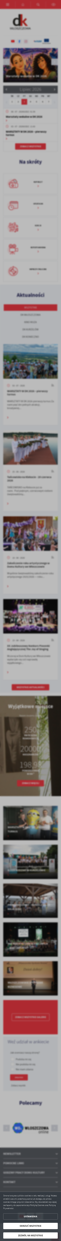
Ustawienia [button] (30, 1216)
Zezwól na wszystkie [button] (30, 1235)
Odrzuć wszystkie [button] (30, 1226)
